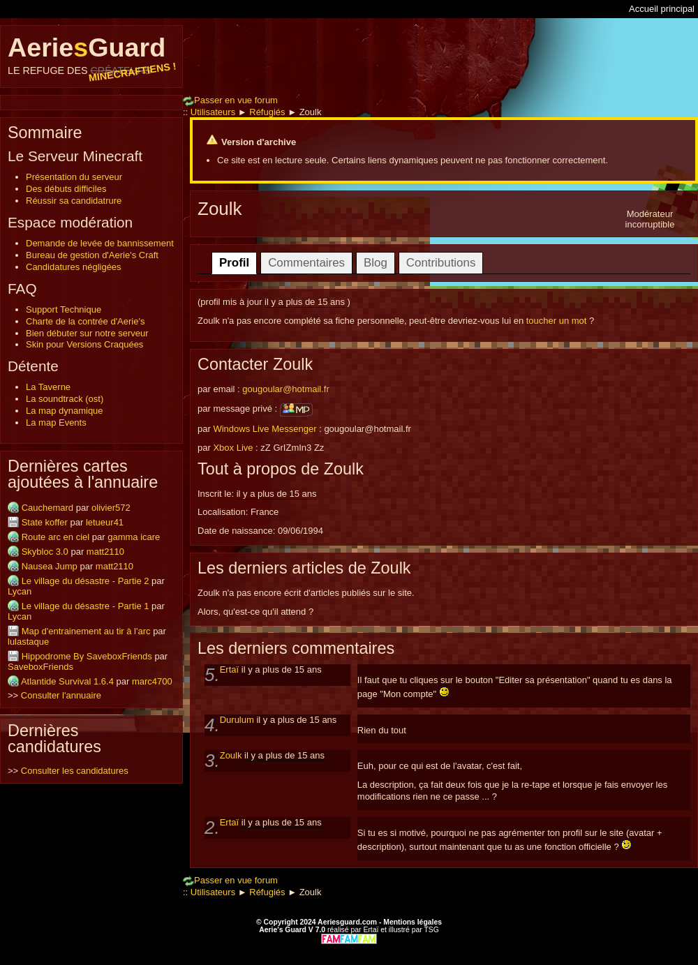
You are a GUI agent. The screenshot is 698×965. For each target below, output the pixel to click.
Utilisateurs (213, 112)
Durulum (238, 720)
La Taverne (48, 387)
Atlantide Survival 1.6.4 (67, 681)
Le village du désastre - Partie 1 (85, 606)
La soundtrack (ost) (64, 399)
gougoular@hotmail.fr (285, 389)
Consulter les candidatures (74, 770)
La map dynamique (64, 410)
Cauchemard (47, 507)
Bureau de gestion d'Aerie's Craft (92, 255)
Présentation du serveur (74, 177)
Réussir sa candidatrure (73, 200)
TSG (431, 930)
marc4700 (152, 681)
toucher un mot (556, 320)
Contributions (441, 262)
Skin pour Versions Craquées (84, 344)
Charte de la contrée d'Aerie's (85, 321)
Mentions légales (412, 922)
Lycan (19, 591)
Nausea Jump (49, 566)
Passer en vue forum (230, 100)
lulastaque (28, 641)
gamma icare (133, 537)
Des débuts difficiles (66, 189)
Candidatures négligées (73, 267)
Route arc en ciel (56, 537)
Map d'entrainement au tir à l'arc (86, 631)
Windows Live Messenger (264, 429)
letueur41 (105, 522)
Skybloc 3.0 (45, 551)
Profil (234, 262)
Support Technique (63, 309)
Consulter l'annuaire (61, 695)
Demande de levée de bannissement (100, 243)
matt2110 (105, 551)
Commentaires (306, 262)
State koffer (45, 522)
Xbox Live (233, 447)
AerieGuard (91, 54)
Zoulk (232, 755)
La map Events (56, 422)
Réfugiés (267, 112)
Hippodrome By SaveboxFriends (87, 656)
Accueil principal (662, 8)
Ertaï (231, 669)
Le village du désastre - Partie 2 (85, 581)
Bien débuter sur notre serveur (87, 333)
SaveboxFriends (40, 666)
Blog (375, 262)
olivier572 (111, 507)
